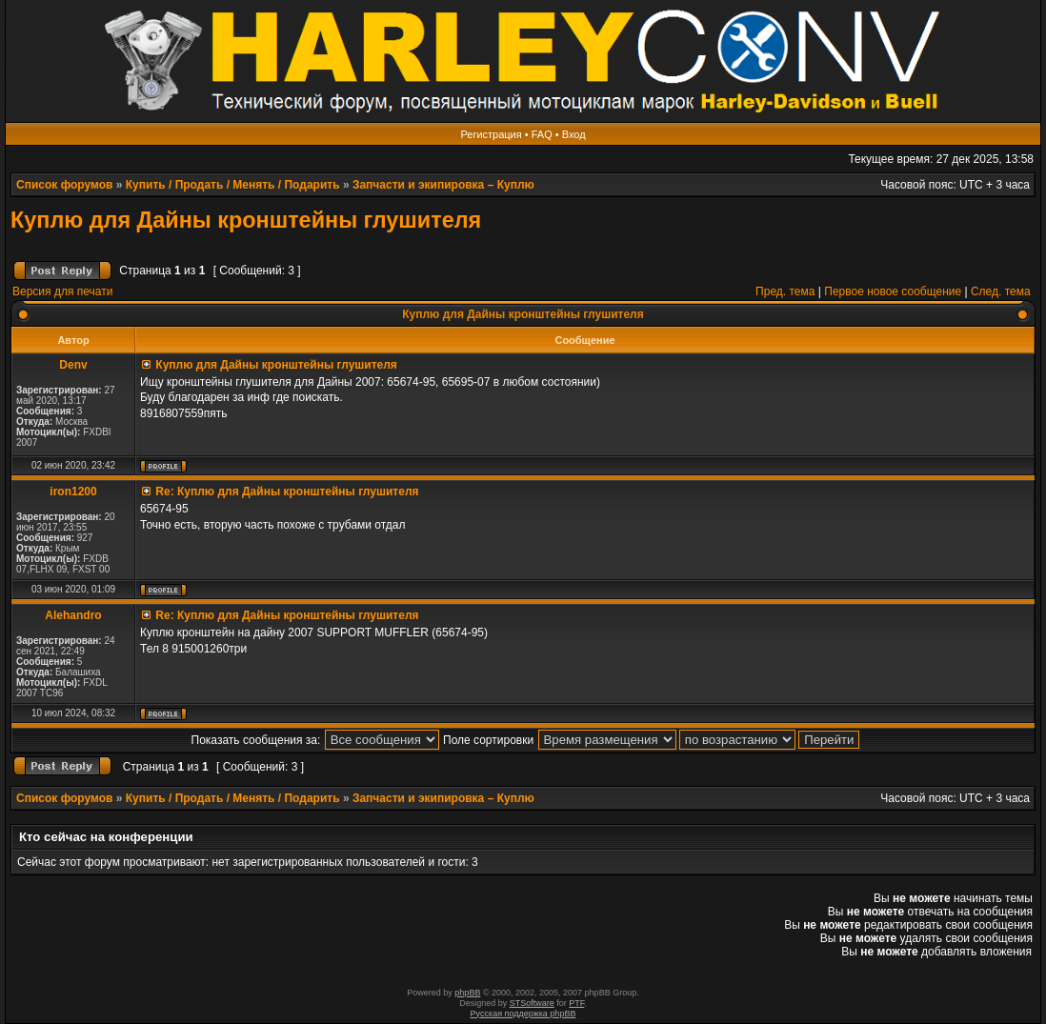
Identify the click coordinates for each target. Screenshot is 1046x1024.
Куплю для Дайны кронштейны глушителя (245, 220)
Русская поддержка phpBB (523, 1013)
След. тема (1001, 291)
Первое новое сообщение (892, 291)
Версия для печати (62, 291)
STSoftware (532, 1003)
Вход (574, 134)
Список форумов (64, 184)
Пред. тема (785, 291)
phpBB (467, 992)
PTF (576, 1003)
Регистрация (490, 134)
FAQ (542, 134)
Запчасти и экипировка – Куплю (443, 184)
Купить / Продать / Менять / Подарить (233, 184)
